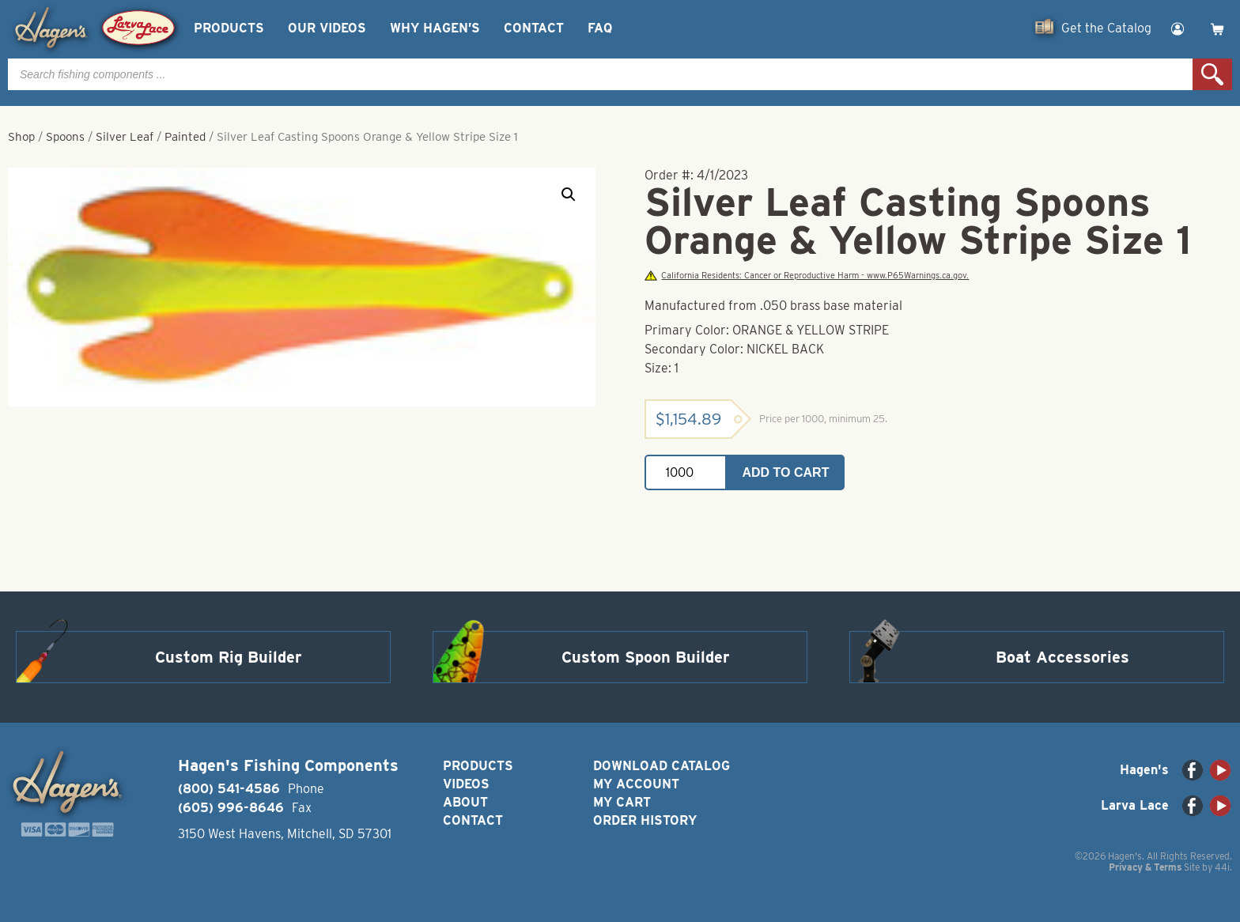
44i (1222, 867)
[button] (568, 194)
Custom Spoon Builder (645, 657)
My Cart (622, 802)
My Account (636, 784)
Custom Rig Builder (228, 657)
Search (1212, 74)
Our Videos (327, 28)
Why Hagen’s (435, 28)
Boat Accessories (1062, 657)
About (465, 802)
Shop (21, 137)
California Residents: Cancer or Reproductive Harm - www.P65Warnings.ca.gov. (807, 275)
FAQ (600, 28)
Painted (185, 137)
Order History (645, 820)
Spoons (65, 137)
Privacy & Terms (1145, 867)
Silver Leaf (124, 137)
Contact (534, 28)
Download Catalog (661, 765)
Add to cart (786, 472)
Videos (466, 784)
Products (229, 28)
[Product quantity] (686, 472)
